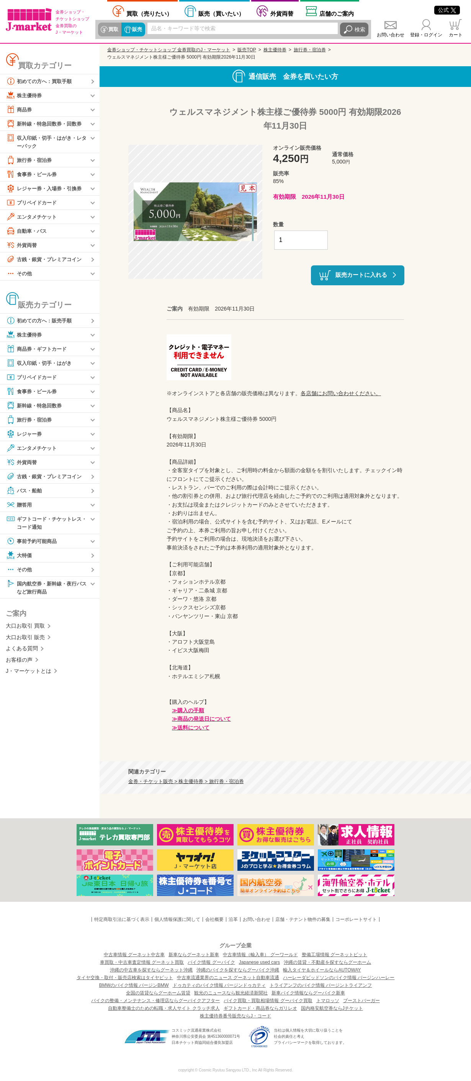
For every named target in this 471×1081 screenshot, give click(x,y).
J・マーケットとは (28, 673)
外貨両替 (281, 13)
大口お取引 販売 (25, 639)
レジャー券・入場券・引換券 (46, 188)
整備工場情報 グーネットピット (334, 954)
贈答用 (19, 505)
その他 (19, 273)
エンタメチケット (33, 217)
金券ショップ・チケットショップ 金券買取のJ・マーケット (168, 49)
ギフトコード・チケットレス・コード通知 (43, 523)
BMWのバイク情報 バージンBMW (134, 985)
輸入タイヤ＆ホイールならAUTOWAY (322, 970)
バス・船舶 (25, 491)
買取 (113, 29)
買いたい (221, 13)
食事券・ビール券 (33, 174)
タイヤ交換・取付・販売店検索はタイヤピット (125, 977)
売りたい (149, 13)
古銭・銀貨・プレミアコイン (46, 259)
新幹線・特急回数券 (35, 405)
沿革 (233, 919)
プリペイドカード (33, 203)
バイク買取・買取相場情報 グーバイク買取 (268, 1000)
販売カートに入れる (361, 274)
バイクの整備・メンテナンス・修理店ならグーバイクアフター (155, 1000)
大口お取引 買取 (25, 628)
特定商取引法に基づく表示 (121, 919)
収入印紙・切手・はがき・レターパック (46, 141)
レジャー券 (25, 434)
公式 (447, 10)
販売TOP (246, 49)
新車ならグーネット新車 (193, 954)
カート (456, 35)
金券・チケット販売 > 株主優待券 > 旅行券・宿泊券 (186, 781)
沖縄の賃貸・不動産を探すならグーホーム (327, 962)
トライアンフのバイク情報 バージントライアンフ (321, 985)
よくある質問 (22, 650)
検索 (360, 29)
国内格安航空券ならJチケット (332, 1008)
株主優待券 (25, 95)
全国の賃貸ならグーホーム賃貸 (158, 993)
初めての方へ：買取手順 (41, 81)
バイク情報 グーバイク (211, 962)
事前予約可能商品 (33, 542)
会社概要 (214, 919)
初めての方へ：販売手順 (41, 320)
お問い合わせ (390, 35)
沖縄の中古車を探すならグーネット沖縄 (151, 970)
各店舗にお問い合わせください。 (341, 393)
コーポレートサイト (356, 919)
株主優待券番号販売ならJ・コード (235, 1016)
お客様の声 (19, 661)
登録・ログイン (426, 35)
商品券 (19, 109)
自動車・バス (27, 231)
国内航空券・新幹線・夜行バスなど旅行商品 (46, 588)
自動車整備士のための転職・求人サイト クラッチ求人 (163, 1008)
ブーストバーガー (361, 1000)
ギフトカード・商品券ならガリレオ (260, 1008)
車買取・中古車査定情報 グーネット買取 (142, 962)
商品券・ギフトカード (38, 349)
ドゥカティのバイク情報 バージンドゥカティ (219, 985)
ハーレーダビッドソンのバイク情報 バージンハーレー (338, 977)
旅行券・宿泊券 (30, 160)
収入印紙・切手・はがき (41, 363)
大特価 (19, 556)
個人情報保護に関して (177, 919)
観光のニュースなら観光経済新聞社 (231, 993)
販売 (136, 29)
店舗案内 (336, 13)
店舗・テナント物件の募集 (302, 919)
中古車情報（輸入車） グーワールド (260, 954)
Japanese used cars (259, 962)
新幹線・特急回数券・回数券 (46, 123)
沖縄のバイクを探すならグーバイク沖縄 (237, 970)
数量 (278, 224)
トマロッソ (327, 1000)
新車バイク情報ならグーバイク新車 (308, 993)
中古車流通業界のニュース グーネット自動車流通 (228, 977)
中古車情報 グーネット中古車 (134, 954)
